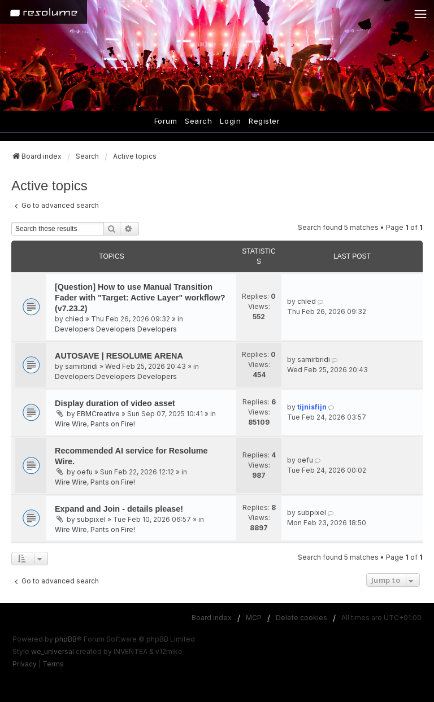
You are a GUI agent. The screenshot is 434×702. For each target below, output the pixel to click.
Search (198, 120)
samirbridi (81, 366)
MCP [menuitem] (254, 617)
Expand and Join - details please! (119, 508)
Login (230, 120)
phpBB (66, 639)
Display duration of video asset (115, 403)
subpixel (91, 519)
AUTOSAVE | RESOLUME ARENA (119, 355)
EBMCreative (98, 413)
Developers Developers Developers (116, 329)
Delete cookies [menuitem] (301, 617)
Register (264, 120)
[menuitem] (24, 664)
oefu (85, 472)
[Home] (43, 12)
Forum (165, 120)
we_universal (52, 651)
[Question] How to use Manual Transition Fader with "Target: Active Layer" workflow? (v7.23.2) (140, 297)
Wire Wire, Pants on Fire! (95, 424)
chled (74, 319)
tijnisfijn (312, 407)
